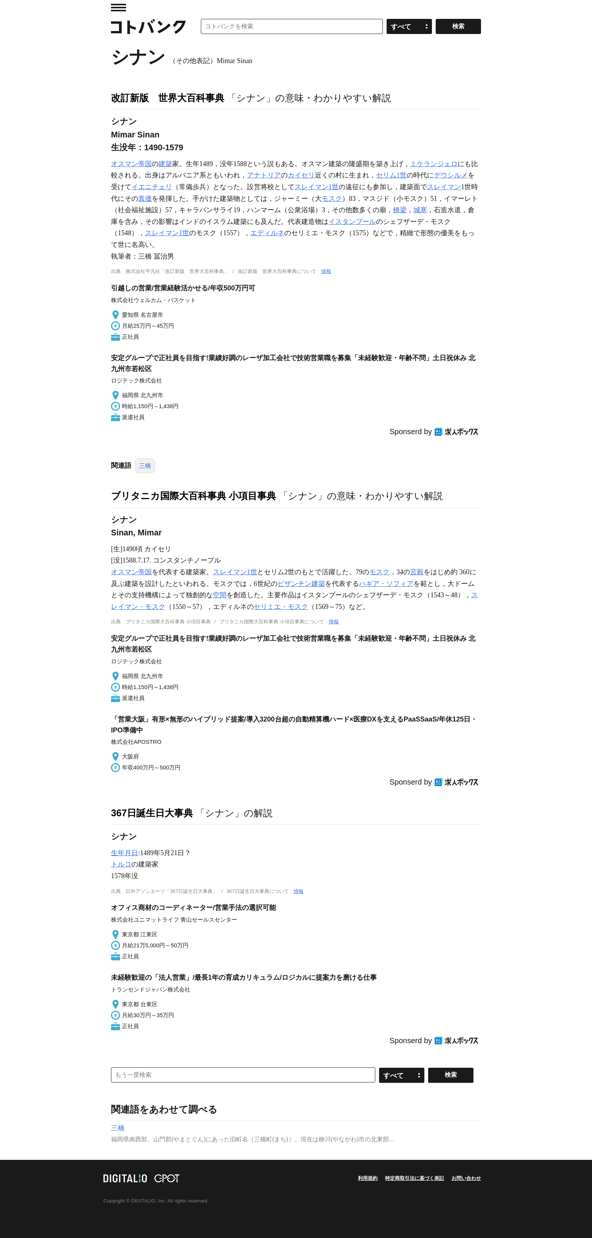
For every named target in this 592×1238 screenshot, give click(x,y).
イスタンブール (352, 221)
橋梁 (400, 210)
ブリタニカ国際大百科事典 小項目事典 (193, 495)
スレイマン (444, 187)
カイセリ (301, 175)
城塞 (420, 210)
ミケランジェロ (434, 164)
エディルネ (267, 233)
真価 (145, 198)
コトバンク (148, 26)
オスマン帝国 (131, 164)
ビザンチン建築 (301, 583)
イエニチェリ (151, 187)
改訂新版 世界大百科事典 (167, 98)
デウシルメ (451, 175)
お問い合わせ (466, 1178)
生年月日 (124, 853)
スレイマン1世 (316, 187)
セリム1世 (391, 175)
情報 (326, 271)
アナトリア (264, 175)
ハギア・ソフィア (386, 583)
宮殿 (417, 572)
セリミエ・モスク (281, 607)
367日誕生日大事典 (152, 813)
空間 (220, 595)
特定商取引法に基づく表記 (414, 1178)
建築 (165, 164)
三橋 (145, 466)
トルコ (121, 864)
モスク (332, 198)
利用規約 (368, 1178)
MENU (118, 7)
